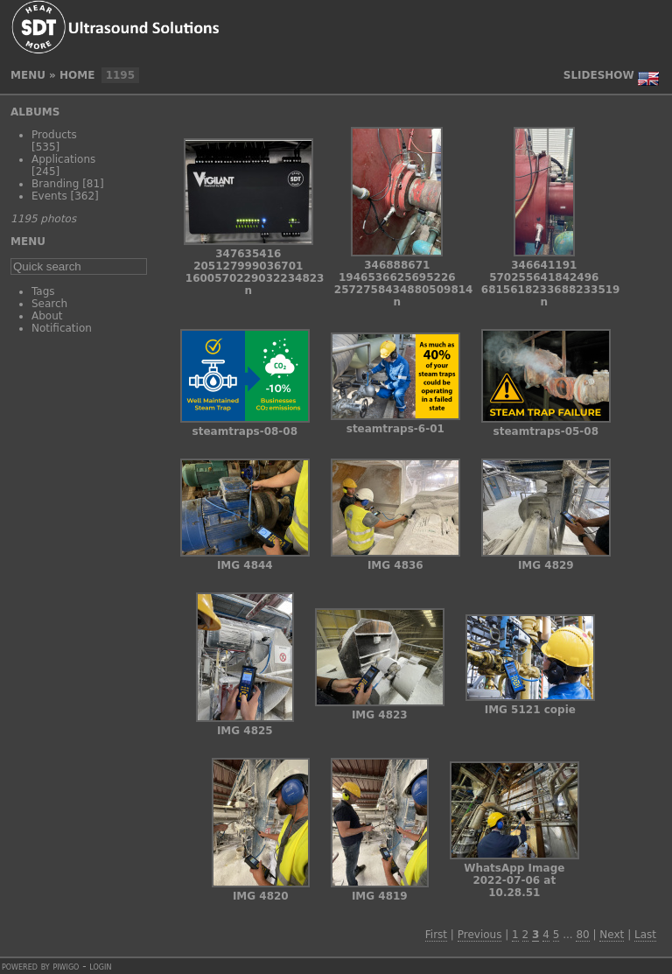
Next (611, 934)
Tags (43, 291)
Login (100, 966)
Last (645, 934)
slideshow (599, 75)
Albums (35, 112)
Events (49, 196)
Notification (62, 328)
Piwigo (65, 966)
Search (49, 304)
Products (54, 135)
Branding (55, 184)
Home (77, 75)
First (436, 934)
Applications (63, 159)
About (47, 316)
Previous (480, 934)
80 (582, 934)
